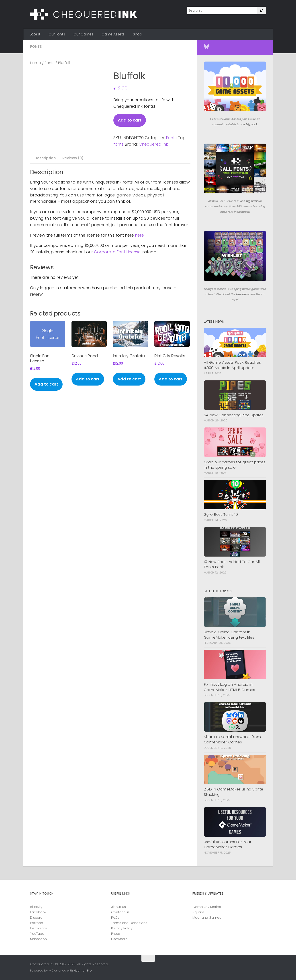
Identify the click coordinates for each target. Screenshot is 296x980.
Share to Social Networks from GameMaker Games (232, 739)
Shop (137, 34)
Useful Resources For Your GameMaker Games (227, 844)
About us (118, 906)
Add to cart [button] (46, 384)
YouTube (37, 933)
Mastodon (38, 939)
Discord (36, 917)
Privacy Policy (122, 928)
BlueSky (36, 906)
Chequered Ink (153, 144)
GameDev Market (206, 906)
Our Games (83, 34)
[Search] (261, 10)
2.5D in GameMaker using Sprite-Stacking (234, 791)
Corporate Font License (117, 252)
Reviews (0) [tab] (72, 158)
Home (35, 62)
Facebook (38, 912)
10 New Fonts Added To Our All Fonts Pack (232, 564)
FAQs (115, 917)
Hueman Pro (83, 970)
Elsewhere (119, 939)
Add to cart (129, 120)
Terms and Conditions (129, 922)
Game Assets (113, 34)
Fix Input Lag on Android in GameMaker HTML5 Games (229, 687)
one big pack (248, 124)
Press (115, 933)
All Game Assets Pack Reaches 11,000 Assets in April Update (232, 365)
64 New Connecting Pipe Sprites (233, 415)
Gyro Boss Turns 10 (221, 514)
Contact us (120, 912)
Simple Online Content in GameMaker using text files (229, 634)
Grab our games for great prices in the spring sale (234, 464)
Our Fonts (57, 34)
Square (198, 912)
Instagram (38, 928)
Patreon (36, 922)
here (139, 235)
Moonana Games (206, 917)
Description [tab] (44, 158)
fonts (118, 144)
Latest (35, 34)
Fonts (36, 46)
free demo (243, 294)
